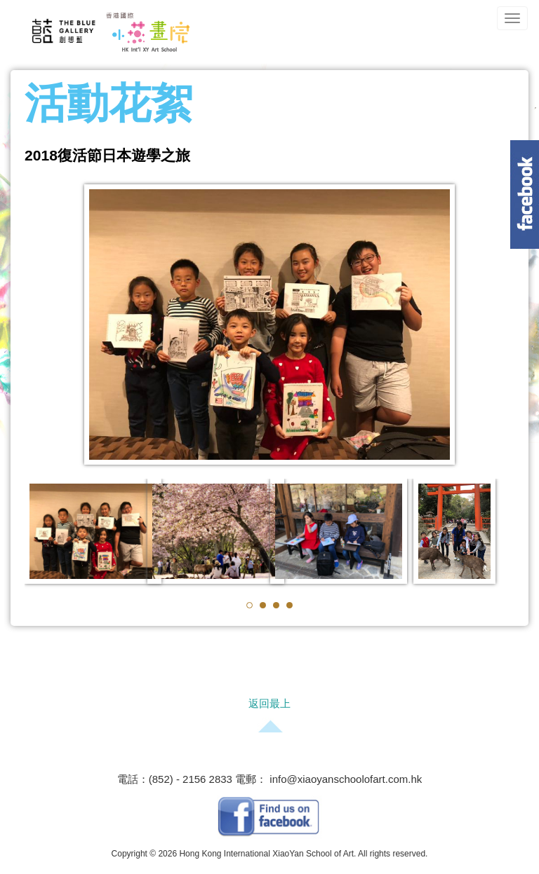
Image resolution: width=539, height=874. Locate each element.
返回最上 (269, 703)
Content (524, 194)
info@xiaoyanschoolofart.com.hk (344, 779)
